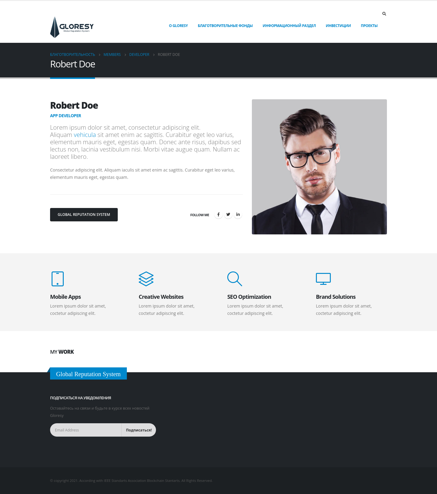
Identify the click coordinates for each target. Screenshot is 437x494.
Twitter (228, 214)
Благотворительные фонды (225, 25)
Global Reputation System (84, 214)
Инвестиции (338, 25)
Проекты (369, 25)
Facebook (218, 214)
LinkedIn (238, 214)
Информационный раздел (289, 25)
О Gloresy (178, 25)
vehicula (85, 135)
